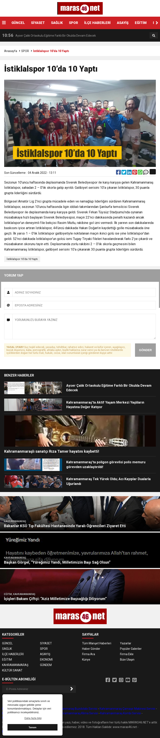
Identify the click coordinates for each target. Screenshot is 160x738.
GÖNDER (145, 350)
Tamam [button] (32, 727)
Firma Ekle (127, 654)
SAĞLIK (57, 23)
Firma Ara (88, 654)
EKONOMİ (46, 659)
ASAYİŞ (123, 23)
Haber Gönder (91, 648)
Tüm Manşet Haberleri (96, 643)
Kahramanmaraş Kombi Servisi (120, 713)
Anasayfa (10, 51)
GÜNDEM (46, 665)
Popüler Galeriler (131, 648)
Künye (86, 659)
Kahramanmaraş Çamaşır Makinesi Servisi (127, 708)
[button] (157, 23)
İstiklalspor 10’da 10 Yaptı (22, 259)
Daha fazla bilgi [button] (32, 718)
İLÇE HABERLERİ (97, 23)
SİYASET (38, 23)
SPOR (73, 23)
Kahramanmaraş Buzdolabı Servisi (74, 708)
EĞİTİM (141, 23)
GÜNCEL (18, 23)
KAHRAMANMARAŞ (15, 665)
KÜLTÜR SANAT (12, 670)
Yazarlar (125, 643)
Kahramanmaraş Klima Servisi (78, 713)
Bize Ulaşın (127, 659)
